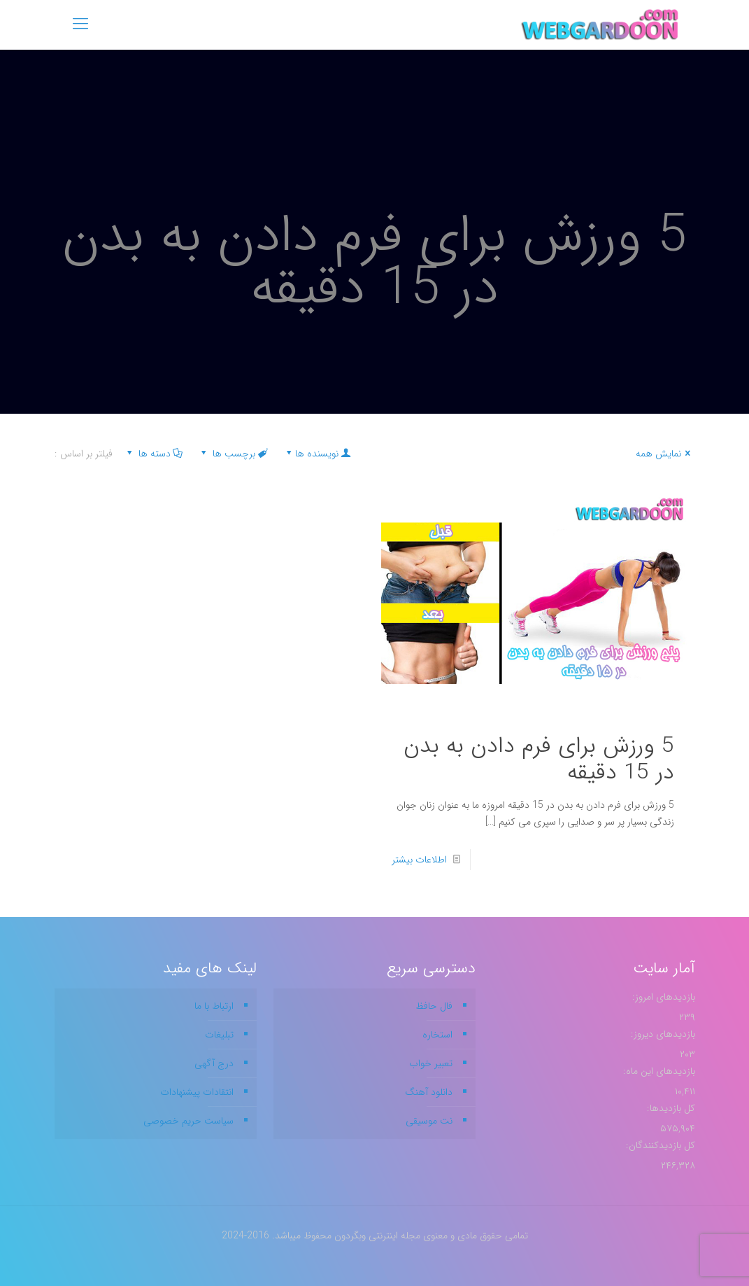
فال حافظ (433, 1006)
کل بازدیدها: (669, 1108)
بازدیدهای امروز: (662, 997)
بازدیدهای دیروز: (661, 1034)
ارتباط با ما (214, 1006)
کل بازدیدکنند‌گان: (659, 1145)
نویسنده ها (317, 453)
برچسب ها (233, 453)
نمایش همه (665, 453)
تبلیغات (219, 1034)
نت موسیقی (429, 1120)
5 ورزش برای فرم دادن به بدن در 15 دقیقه (539, 759)
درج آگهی (214, 1063)
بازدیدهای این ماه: (657, 1071)
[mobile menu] (80, 24)
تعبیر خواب (430, 1063)
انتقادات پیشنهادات (197, 1092)
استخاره (437, 1034)
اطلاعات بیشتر (419, 859)
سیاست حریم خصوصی (188, 1120)
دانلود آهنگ (428, 1092)
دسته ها (154, 453)
